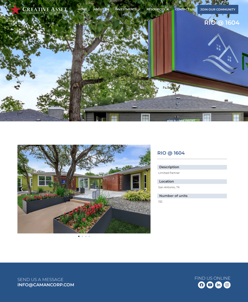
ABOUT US (101, 9)
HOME (82, 9)
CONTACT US (184, 9)
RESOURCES (157, 9)
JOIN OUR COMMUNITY (217, 9)
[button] (127, 9)
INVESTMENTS (127, 9)
